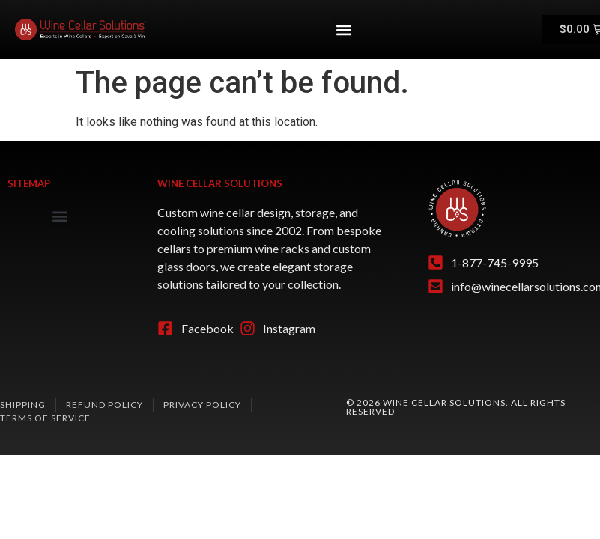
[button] (344, 29)
